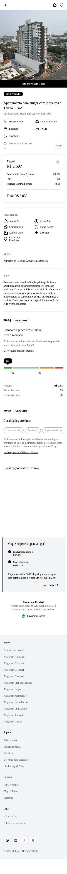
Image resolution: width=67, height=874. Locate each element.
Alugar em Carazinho (14, 663)
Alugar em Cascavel (14, 670)
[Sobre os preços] (57, 162)
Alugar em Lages (12, 689)
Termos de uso (11, 816)
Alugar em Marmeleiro (15, 695)
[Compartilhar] (55, 5)
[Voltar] (6, 5)
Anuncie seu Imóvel (14, 650)
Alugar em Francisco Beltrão (18, 682)
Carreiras (8, 798)
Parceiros (8, 753)
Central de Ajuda (12, 746)
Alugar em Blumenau (14, 657)
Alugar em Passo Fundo (16, 702)
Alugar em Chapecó (14, 676)
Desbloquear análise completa (19, 350)
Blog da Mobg (11, 791)
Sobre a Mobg (11, 785)
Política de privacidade (15, 823)
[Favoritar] (61, 5)
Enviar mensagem (36, 616)
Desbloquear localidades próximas (21, 452)
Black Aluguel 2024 (14, 766)
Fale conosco (10, 740)
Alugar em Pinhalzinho (15, 708)
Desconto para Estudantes (16, 759)
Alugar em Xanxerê (13, 715)
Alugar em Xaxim (13, 721)
